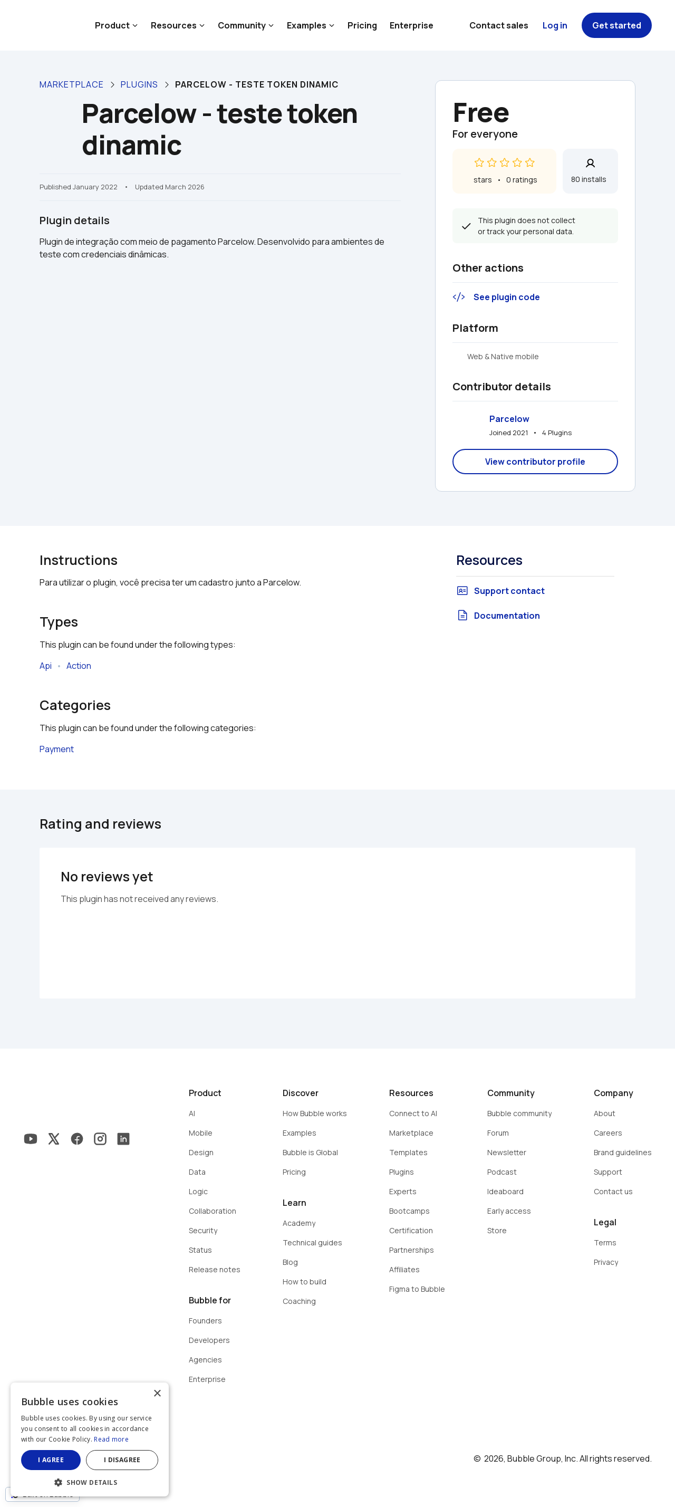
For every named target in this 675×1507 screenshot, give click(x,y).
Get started (616, 25)
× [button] (157, 1394)
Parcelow (509, 419)
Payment (57, 749)
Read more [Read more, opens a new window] (111, 1439)
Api (46, 665)
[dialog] (90, 1439)
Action (78, 665)
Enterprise (411, 25)
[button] (89, 1481)
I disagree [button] (122, 1459)
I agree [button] (51, 1459)
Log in (555, 25)
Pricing (362, 25)
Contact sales (498, 25)
